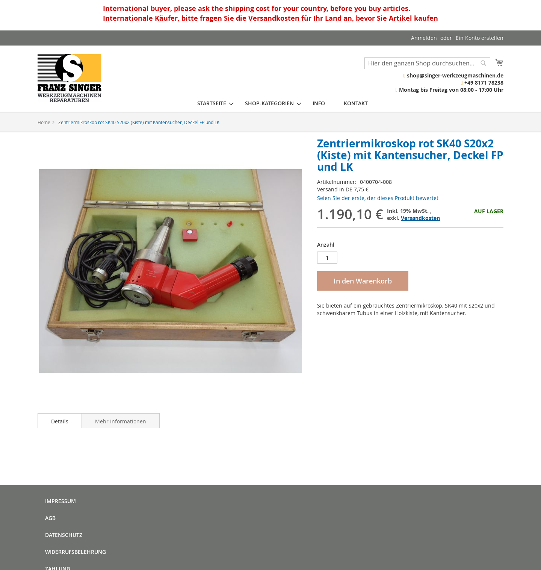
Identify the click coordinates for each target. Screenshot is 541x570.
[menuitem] (212, 103)
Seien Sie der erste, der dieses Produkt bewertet (377, 198)
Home (44, 122)
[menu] (282, 103)
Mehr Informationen (120, 421)
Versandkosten (420, 217)
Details (59, 421)
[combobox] (427, 63)
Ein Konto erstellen (479, 37)
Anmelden (424, 37)
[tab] (60, 420)
